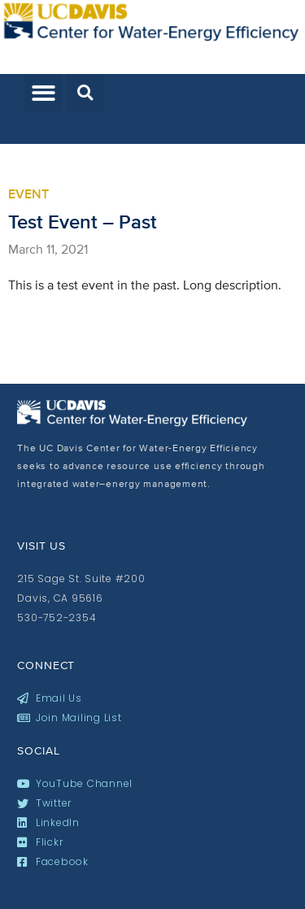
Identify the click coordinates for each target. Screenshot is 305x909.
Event (28, 194)
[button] (43, 93)
